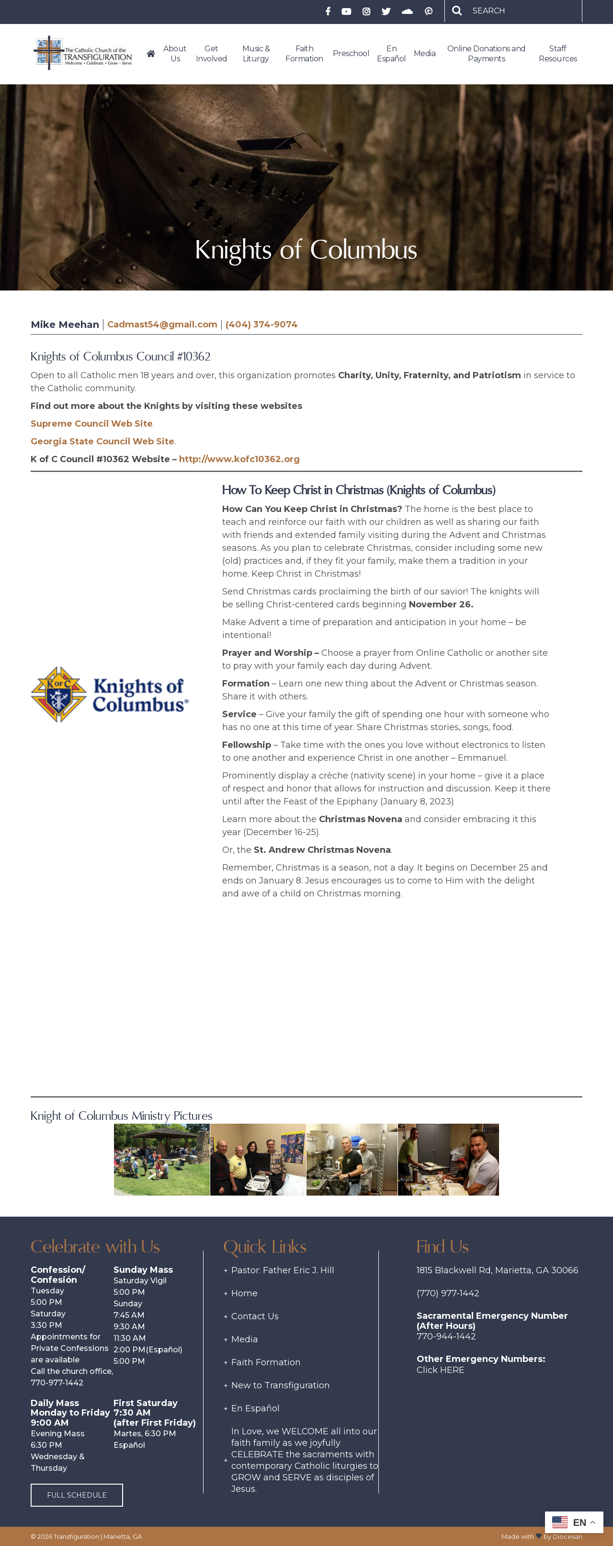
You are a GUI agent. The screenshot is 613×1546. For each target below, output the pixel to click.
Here (452, 1370)
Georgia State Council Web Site (102, 441)
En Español (255, 1408)
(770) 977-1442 (448, 1293)
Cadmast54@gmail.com (162, 324)
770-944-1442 (446, 1336)
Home (244, 1293)
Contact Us (255, 1316)
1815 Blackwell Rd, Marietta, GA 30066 (498, 1270)
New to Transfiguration (280, 1385)
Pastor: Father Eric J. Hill (282, 1270)
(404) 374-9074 (262, 324)
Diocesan (567, 1536)
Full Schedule (77, 1495)
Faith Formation (266, 1362)
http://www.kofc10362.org (239, 459)
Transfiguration (76, 1536)
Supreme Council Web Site (92, 423)
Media (244, 1339)
